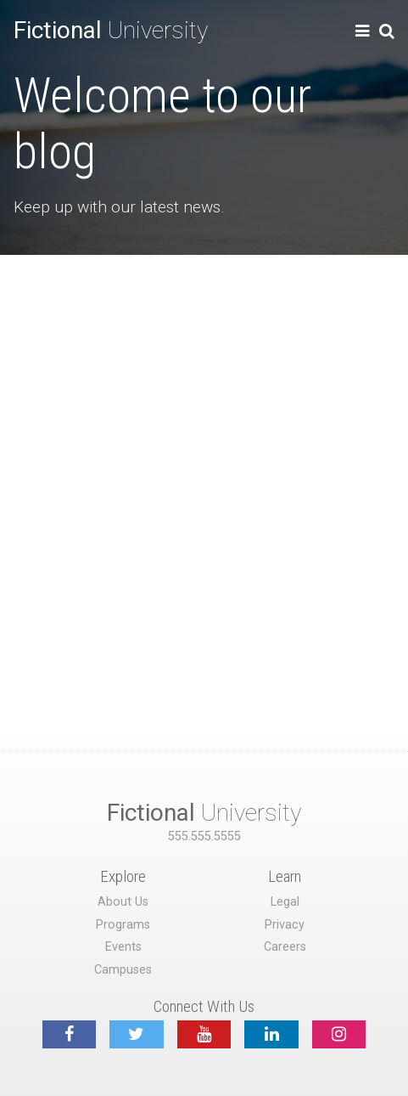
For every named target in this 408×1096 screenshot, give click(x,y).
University (111, 30)
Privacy (285, 925)
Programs (123, 925)
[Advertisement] (204, 467)
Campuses (123, 970)
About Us (123, 902)
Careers (285, 947)
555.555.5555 (204, 836)
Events (123, 947)
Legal (285, 902)
